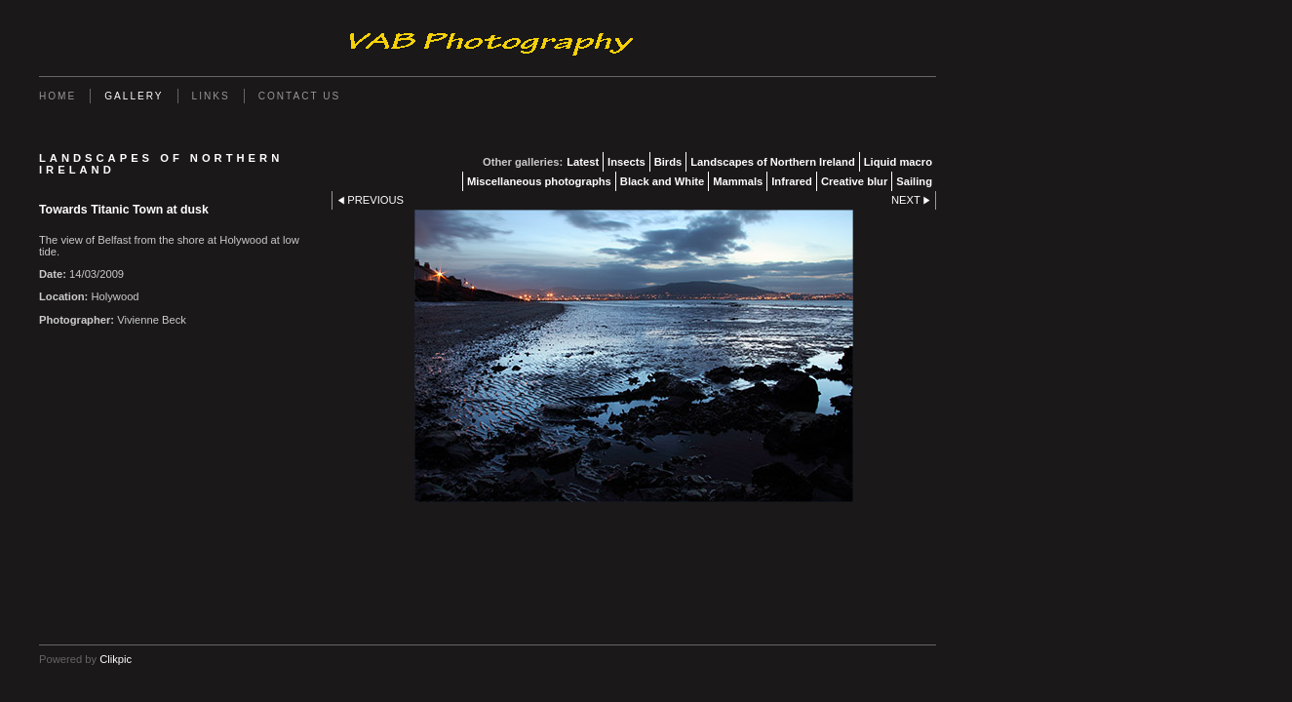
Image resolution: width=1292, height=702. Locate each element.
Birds (668, 162)
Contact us (299, 96)
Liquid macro (898, 162)
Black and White (662, 181)
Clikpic (115, 659)
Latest (583, 162)
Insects (626, 162)
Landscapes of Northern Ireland (772, 162)
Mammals (738, 181)
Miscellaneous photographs (539, 181)
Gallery (133, 96)
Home (57, 96)
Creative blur (854, 181)
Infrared (791, 181)
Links (211, 96)
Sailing (914, 181)
